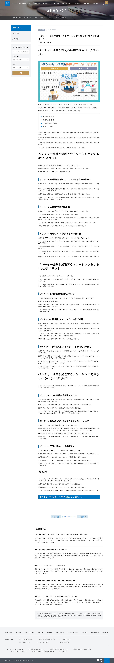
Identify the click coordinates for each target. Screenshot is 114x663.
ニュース (84, 632)
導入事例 (56, 3)
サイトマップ (63, 651)
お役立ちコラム (67, 3)
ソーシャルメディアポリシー (19, 651)
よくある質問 (60, 632)
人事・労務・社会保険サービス (46, 639)
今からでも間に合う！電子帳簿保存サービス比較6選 (51, 550)
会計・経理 (15, 33)
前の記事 (56, 517)
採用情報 (86, 3)
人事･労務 (15, 39)
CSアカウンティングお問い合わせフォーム (66, 497)
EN (106, 5)
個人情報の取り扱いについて (36, 649)
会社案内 (77, 3)
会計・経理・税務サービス (26, 639)
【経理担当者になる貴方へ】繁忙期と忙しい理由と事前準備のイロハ (56, 581)
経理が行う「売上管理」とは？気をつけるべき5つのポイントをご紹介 (56, 596)
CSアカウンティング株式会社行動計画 (43, 651)
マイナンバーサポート (43, 642)
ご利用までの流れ (64, 642)
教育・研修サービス (24, 642)
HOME (13, 17)
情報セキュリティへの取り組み (82, 649)
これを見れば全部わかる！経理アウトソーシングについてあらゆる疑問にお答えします (61, 534)
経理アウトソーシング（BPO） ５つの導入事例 (50, 565)
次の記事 (81, 517)
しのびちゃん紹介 (72, 632)
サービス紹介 (47, 3)
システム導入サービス (65, 639)
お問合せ (95, 3)
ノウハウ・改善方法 (51, 29)
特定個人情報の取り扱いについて (59, 649)
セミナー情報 (95, 632)
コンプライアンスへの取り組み (14, 649)
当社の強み (36, 3)
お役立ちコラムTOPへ (69, 516)
